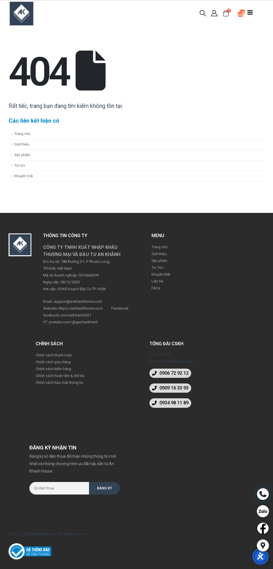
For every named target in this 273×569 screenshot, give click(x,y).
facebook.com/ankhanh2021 (67, 315)
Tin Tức (157, 267)
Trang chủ (22, 134)
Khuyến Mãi (160, 274)
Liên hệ (157, 281)
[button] (170, 373)
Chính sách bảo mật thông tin (59, 382)
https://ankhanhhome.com (80, 308)
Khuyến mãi (23, 176)
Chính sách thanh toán (54, 355)
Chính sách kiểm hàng (53, 369)
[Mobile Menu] (250, 12)
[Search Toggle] (203, 13)
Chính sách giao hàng (53, 362)
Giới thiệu (21, 144)
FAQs (155, 288)
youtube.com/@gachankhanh (73, 322)
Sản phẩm (22, 155)
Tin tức (19, 165)
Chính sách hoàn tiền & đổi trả (60, 376)
